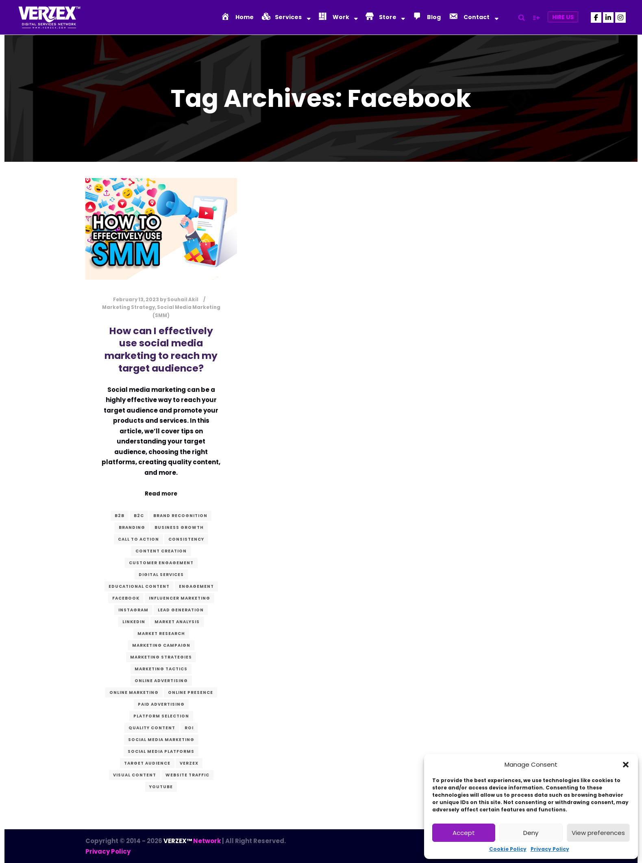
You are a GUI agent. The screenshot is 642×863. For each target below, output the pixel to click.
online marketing (134, 692)
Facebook (125, 598)
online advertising (161, 681)
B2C (139, 516)
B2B (119, 516)
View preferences (598, 832)
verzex (189, 763)
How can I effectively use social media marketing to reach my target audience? (161, 349)
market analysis (177, 622)
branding (132, 527)
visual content (134, 775)
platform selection (161, 716)
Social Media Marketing (161, 740)
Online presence (190, 692)
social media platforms (161, 751)
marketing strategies (161, 657)
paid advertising (161, 704)
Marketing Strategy (128, 307)
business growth (179, 527)
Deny (530, 832)
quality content (151, 728)
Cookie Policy (508, 849)
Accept (464, 832)
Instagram (133, 610)
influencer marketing (179, 598)
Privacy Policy (550, 849)
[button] (626, 765)
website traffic (187, 775)
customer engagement (161, 563)
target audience (147, 763)
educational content (139, 586)
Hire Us (563, 17)
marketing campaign (161, 645)
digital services (161, 575)
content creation (161, 551)
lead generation (181, 610)
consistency (186, 539)
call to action (138, 539)
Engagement (196, 586)
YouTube (161, 787)
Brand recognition (180, 516)
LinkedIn (133, 622)
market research (161, 633)
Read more (161, 494)
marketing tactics (161, 669)
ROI (189, 728)
